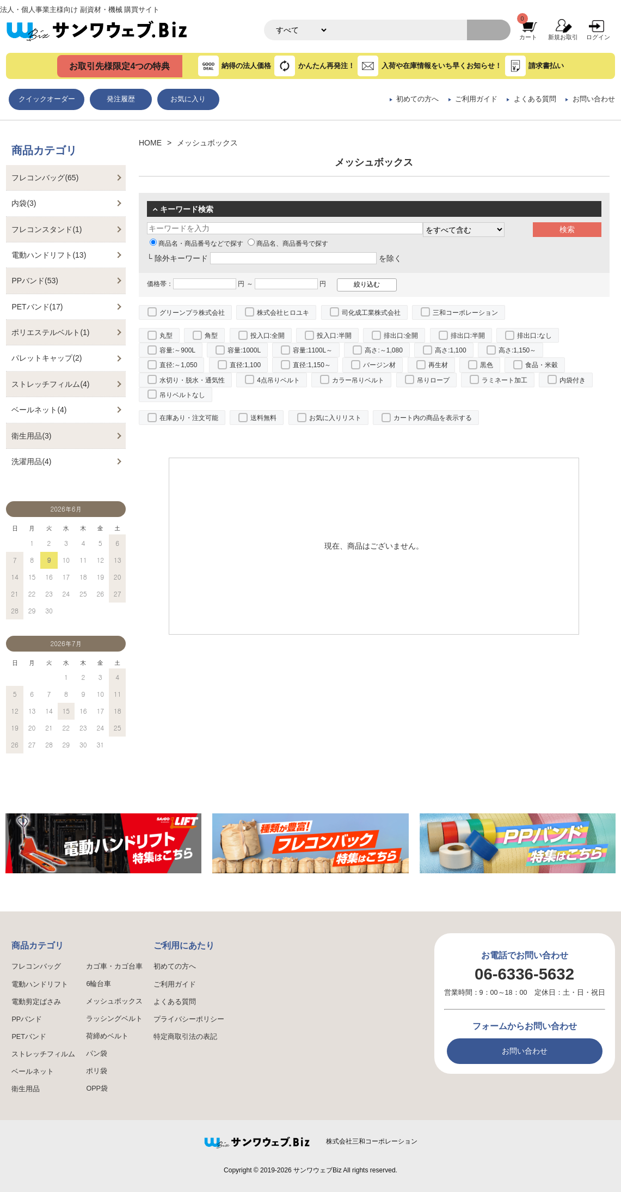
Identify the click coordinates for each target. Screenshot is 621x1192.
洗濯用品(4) (31, 461)
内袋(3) (23, 203)
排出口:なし (534, 335)
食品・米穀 (541, 365)
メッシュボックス (114, 1001)
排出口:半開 (468, 335)
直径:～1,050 (178, 365)
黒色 (486, 365)
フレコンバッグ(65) (44, 177)
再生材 (438, 365)
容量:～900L (177, 350)
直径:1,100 (245, 365)
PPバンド (26, 1019)
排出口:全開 (401, 335)
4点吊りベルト (278, 380)
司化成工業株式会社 (371, 313)
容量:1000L (244, 350)
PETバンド (28, 1037)
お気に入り (188, 99)
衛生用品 (25, 1089)
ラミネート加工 (504, 380)
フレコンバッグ (36, 966)
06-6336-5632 (524, 974)
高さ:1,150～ (517, 350)
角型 (211, 335)
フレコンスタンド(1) (46, 229)
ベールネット (32, 1071)
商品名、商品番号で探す (288, 243)
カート (528, 37)
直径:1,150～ (311, 365)
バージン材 (379, 365)
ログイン (598, 37)
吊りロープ (433, 380)
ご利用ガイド (476, 99)
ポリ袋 (96, 1071)
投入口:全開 (267, 335)
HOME (150, 142)
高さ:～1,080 (383, 350)
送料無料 (263, 418)
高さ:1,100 (450, 350)
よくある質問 (535, 99)
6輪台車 (98, 984)
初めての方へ (417, 99)
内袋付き (572, 380)
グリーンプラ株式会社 (192, 313)
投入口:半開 (334, 335)
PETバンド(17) (37, 306)
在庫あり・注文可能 (188, 418)
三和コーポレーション (465, 313)
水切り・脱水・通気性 (192, 380)
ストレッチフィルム (43, 1054)
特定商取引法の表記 (185, 1037)
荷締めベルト (107, 1036)
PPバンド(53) (34, 280)
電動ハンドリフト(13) (48, 255)
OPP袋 (97, 1088)
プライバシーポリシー (188, 1019)
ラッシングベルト (114, 1019)
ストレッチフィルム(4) (50, 384)
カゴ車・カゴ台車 (114, 966)
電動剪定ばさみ (36, 1002)
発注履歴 (121, 99)
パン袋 (96, 1053)
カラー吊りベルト (358, 380)
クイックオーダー (47, 99)
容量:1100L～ (313, 350)
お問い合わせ (594, 99)
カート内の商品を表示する (432, 418)
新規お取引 (563, 37)
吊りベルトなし (182, 395)
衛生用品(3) (31, 435)
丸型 (166, 335)
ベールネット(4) (38, 409)
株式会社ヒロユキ (283, 313)
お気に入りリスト (335, 418)
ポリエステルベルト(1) (50, 332)
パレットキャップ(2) (46, 358)
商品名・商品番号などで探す (196, 243)
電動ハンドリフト (39, 984)
